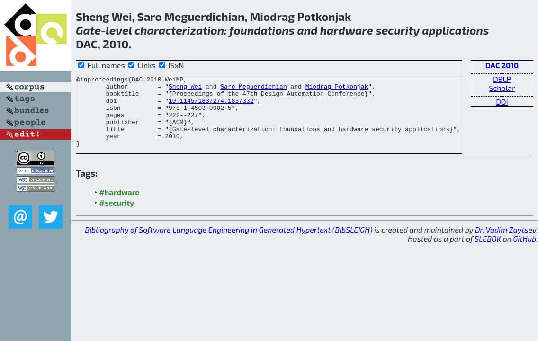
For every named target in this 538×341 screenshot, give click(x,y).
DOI (502, 101)
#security (116, 216)
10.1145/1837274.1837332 (211, 106)
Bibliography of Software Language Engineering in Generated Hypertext (208, 243)
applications (455, 30)
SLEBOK (488, 252)
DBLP (502, 78)
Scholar (502, 87)
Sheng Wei (185, 89)
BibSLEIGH (352, 243)
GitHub (525, 252)
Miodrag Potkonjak (336, 89)
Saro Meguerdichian (253, 89)
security (398, 30)
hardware (346, 30)
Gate (88, 30)
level (119, 30)
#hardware (119, 206)
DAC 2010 (502, 65)
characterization (179, 30)
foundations (262, 30)
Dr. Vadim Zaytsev (505, 243)
